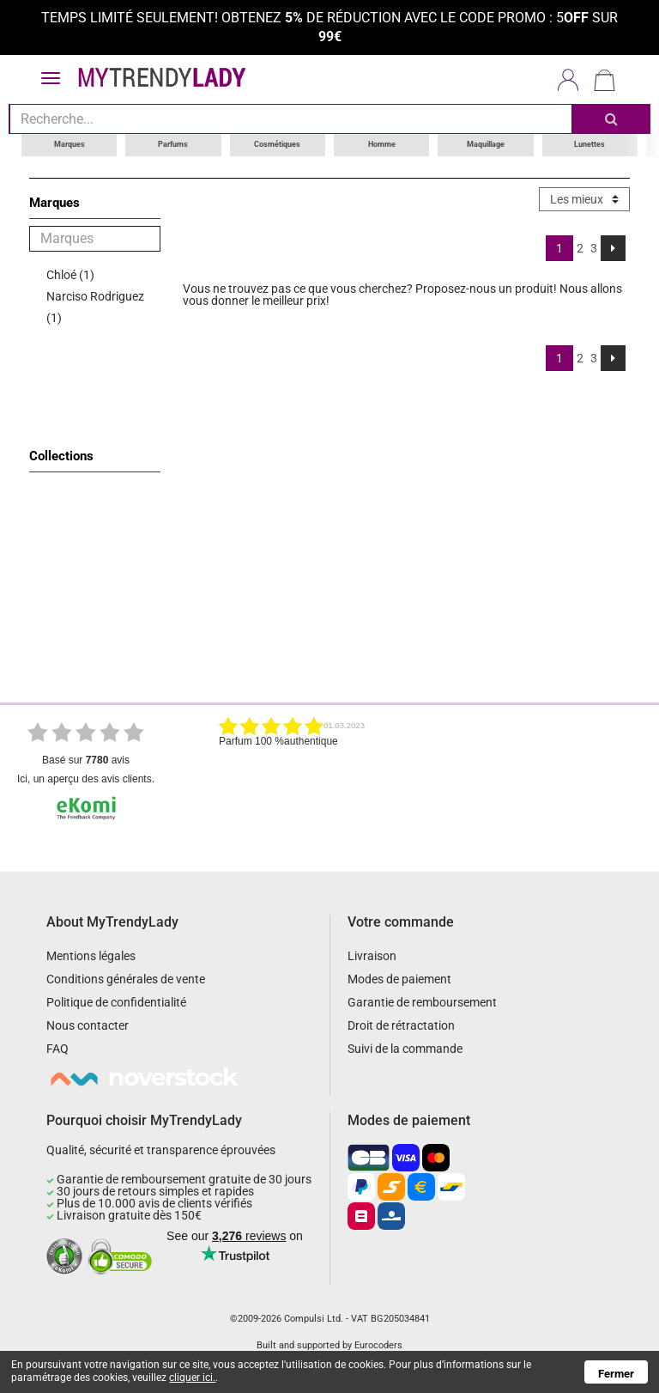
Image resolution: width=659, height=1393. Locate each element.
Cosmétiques (277, 144)
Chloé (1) (70, 274)
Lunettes (589, 144)
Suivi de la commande (405, 1048)
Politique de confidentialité (116, 1002)
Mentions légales (91, 956)
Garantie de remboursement (422, 1002)
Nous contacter (87, 1025)
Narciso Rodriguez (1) (95, 306)
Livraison (372, 956)
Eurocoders (378, 1345)
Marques (69, 144)
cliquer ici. (192, 1378)
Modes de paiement (399, 979)
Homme (382, 144)
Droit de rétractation (401, 1025)
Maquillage (486, 144)
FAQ (57, 1048)
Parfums (173, 144)
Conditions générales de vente (125, 979)
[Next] (613, 247)
